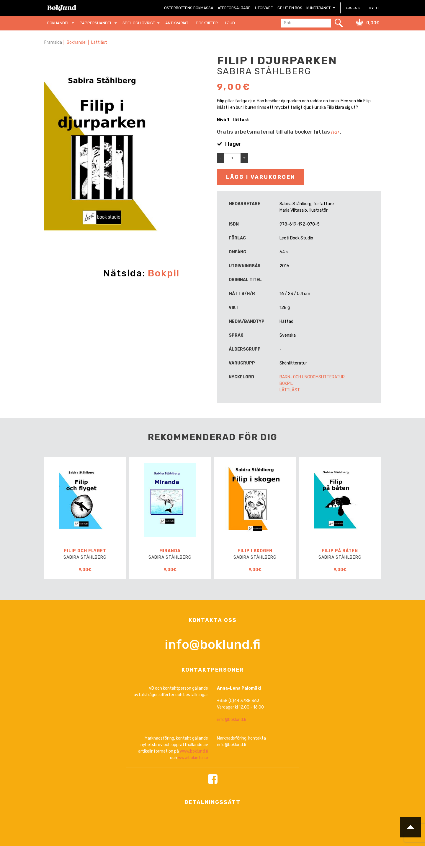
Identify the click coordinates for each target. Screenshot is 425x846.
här (335, 132)
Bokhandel (76, 42)
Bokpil (163, 273)
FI (377, 8)
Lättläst (99, 42)
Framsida (53, 42)
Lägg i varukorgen (260, 177)
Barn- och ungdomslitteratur (312, 377)
